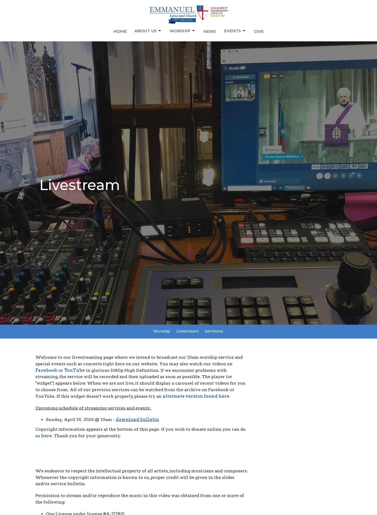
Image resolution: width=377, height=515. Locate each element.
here (46, 435)
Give (259, 31)
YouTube (74, 370)
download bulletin (137, 419)
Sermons (214, 331)
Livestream (187, 331)
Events (235, 31)
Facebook (46, 370)
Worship (183, 31)
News (209, 31)
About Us (148, 31)
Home (120, 31)
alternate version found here (196, 396)
